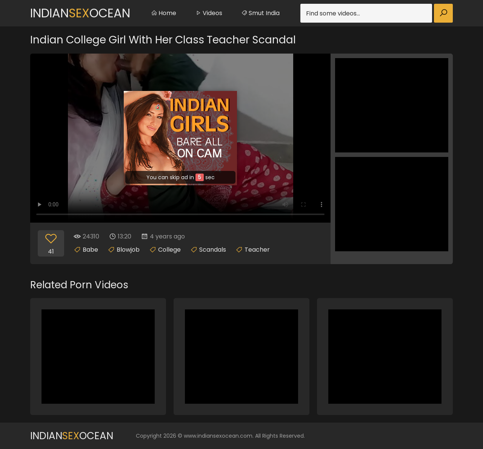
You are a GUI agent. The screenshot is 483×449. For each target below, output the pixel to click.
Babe (90, 249)
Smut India (260, 13)
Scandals (212, 249)
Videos (208, 13)
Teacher (257, 249)
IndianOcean (80, 13)
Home (163, 13)
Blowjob (128, 249)
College (169, 249)
